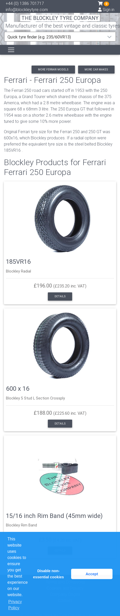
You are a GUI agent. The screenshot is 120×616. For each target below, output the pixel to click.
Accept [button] (92, 574)
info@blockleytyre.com (27, 9)
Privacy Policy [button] (15, 604)
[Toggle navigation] (11, 50)
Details (60, 296)
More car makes (96, 69)
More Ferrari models (53, 69)
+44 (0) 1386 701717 (25, 3)
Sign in (106, 9)
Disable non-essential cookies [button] (48, 574)
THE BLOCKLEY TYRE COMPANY (60, 18)
